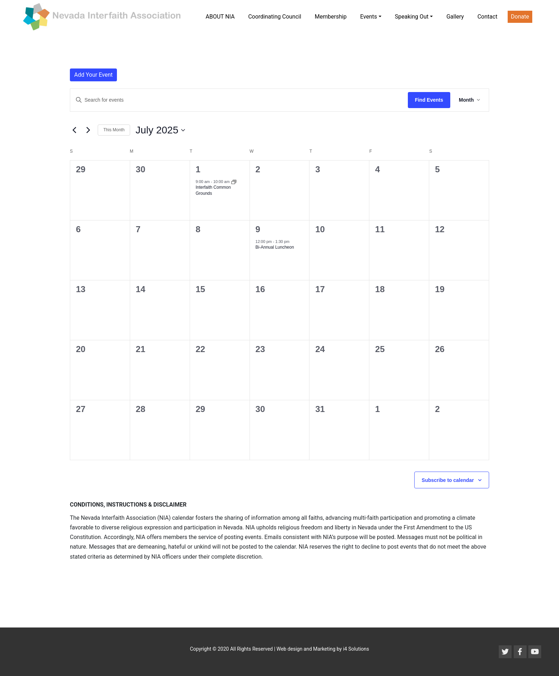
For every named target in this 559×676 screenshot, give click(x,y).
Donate (520, 16)
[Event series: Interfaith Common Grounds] (233, 181)
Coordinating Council (274, 16)
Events (368, 16)
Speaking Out (412, 16)
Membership (331, 16)
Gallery (455, 16)
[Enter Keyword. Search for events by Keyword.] (239, 100)
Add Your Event (93, 74)
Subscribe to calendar (448, 480)
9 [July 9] (258, 229)
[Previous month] (74, 130)
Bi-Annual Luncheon (275, 247)
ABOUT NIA (220, 16)
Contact (487, 16)
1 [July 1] (198, 169)
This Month (113, 129)
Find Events (429, 100)
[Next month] (88, 130)
